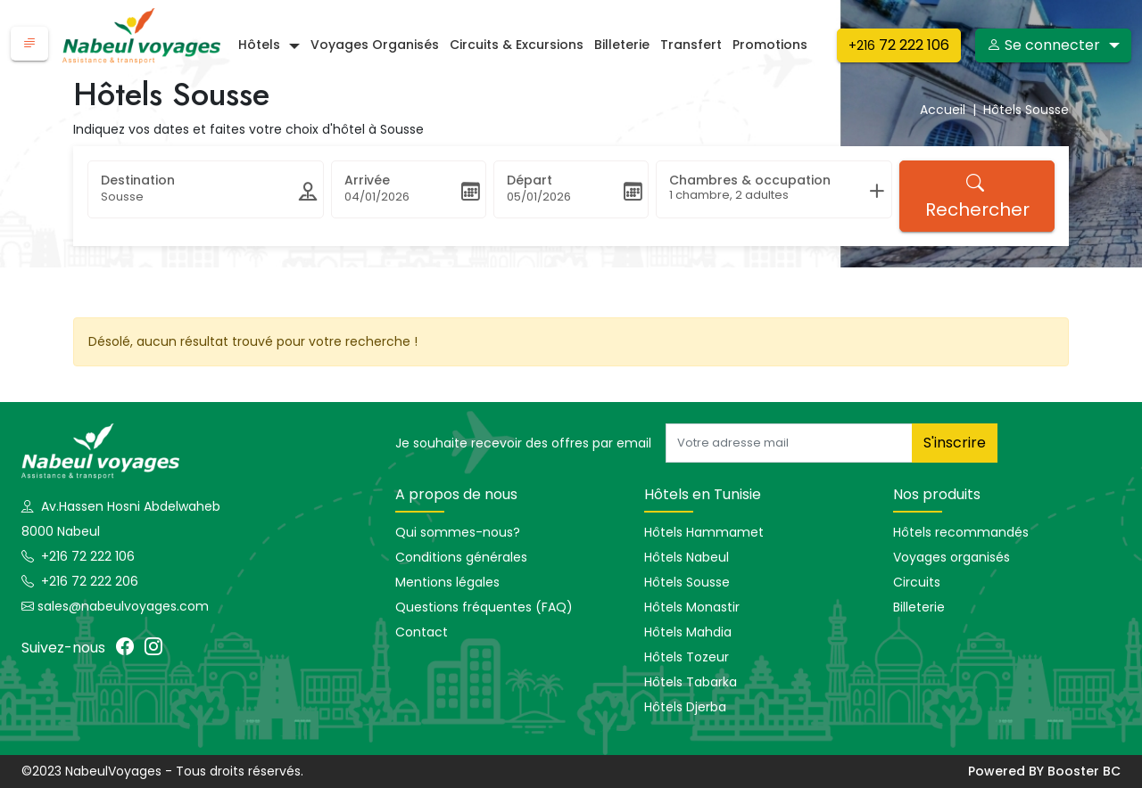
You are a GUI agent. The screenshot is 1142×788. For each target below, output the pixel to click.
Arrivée (367, 180)
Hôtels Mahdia (688, 632)
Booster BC (1084, 771)
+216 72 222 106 (86, 556)
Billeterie (622, 44)
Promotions (769, 44)
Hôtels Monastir (692, 607)
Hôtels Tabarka (690, 682)
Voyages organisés (374, 44)
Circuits (916, 582)
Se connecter (1043, 45)
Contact (421, 632)
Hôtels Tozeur (686, 657)
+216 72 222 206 (87, 581)
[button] (29, 44)
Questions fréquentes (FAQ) (484, 607)
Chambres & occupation (750, 180)
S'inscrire (954, 442)
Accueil (951, 110)
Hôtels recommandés (961, 532)
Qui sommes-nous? (457, 532)
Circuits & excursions (516, 44)
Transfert (691, 44)
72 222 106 (898, 45)
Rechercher (977, 196)
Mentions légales (447, 582)
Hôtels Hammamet (704, 532)
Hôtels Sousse (687, 582)
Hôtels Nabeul (686, 557)
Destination (138, 180)
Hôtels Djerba (685, 707)
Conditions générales (461, 557)
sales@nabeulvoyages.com (123, 606)
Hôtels (259, 44)
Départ (529, 180)
